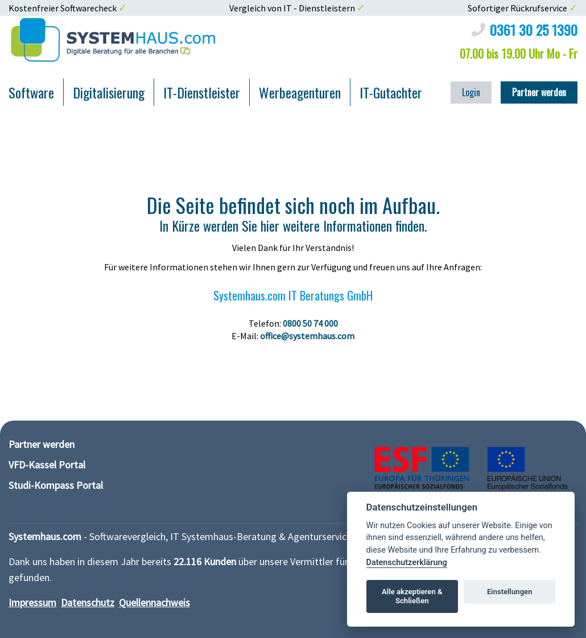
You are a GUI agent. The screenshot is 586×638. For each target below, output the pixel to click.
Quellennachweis (154, 602)
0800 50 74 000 (310, 323)
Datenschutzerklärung (406, 562)
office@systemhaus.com (307, 335)
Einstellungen (510, 591)
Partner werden (539, 92)
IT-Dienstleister (201, 92)
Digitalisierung (109, 92)
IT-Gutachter (391, 92)
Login (471, 92)
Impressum (32, 602)
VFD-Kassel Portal (47, 464)
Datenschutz (87, 602)
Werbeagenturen (300, 92)
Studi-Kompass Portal (56, 485)
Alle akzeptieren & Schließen (412, 596)
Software (31, 92)
